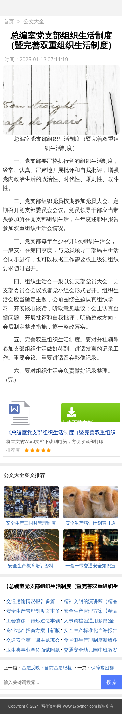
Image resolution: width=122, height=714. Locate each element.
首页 (9, 21)
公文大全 (33, 21)
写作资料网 (51, 706)
